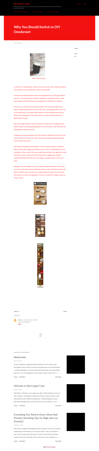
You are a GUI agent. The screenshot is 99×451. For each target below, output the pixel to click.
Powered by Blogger (49, 447)
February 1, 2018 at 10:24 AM (30, 320)
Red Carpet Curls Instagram (52, 11)
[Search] (79, 4)
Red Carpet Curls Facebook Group (20, 11)
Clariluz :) (20, 320)
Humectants (20, 357)
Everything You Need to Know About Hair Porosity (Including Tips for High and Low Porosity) (36, 418)
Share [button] (76, 48)
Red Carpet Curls (22, 4)
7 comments (21, 441)
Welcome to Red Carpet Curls (29, 385)
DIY (75, 56)
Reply (19, 324)
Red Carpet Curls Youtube (37, 11)
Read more (58, 377)
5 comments (21, 377)
